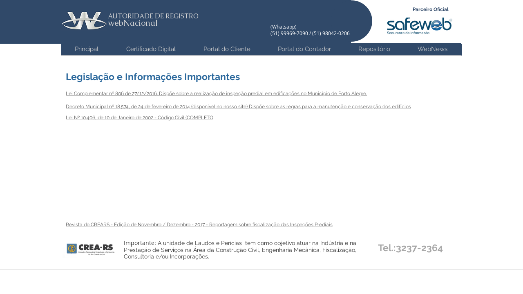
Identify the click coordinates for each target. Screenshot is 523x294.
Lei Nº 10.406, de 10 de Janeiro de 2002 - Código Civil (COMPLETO (139, 117)
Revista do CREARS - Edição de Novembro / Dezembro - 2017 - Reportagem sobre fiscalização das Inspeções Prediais (199, 224)
